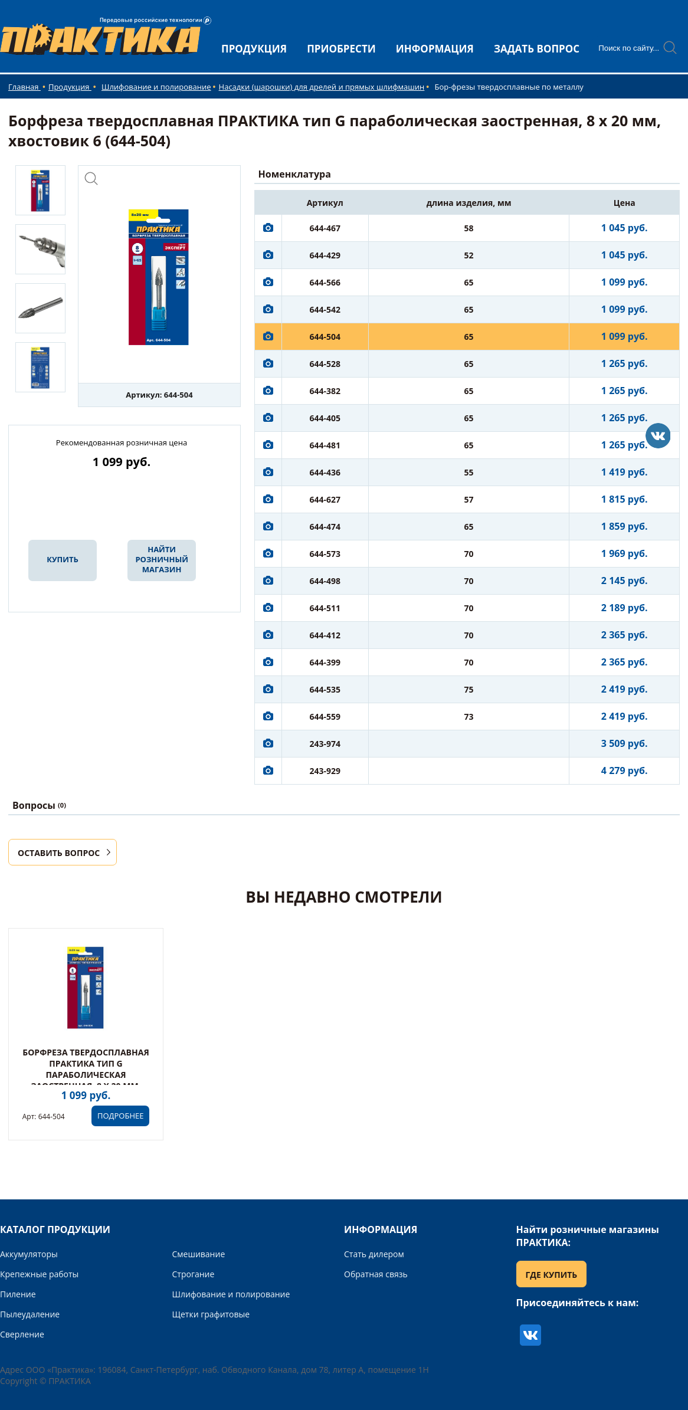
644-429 (324, 255)
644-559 (324, 716)
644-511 (324, 608)
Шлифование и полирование (156, 86)
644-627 (324, 499)
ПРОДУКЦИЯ (254, 48)
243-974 (324, 743)
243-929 (324, 770)
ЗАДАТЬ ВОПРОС (536, 48)
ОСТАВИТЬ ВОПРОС (59, 852)
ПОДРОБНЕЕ (120, 1115)
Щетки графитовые (211, 1314)
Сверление (22, 1334)
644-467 (324, 228)
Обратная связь (376, 1274)
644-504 (324, 336)
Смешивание (198, 1254)
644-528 (324, 363)
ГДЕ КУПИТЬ (552, 1274)
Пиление (18, 1294)
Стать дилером (374, 1254)
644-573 (324, 553)
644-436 (324, 472)
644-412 (324, 635)
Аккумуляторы (29, 1254)
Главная (24, 86)
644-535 (324, 689)
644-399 (324, 662)
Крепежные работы (39, 1274)
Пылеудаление (30, 1314)
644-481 (324, 445)
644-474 (324, 526)
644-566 (324, 282)
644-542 (324, 309)
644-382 (324, 390)
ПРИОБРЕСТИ (341, 48)
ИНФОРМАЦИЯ (435, 48)
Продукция (69, 86)
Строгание (193, 1274)
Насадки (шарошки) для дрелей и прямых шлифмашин (322, 86)
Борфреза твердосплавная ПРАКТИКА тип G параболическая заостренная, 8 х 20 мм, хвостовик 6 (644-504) (85, 1075)
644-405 (324, 418)
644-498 (324, 580)
